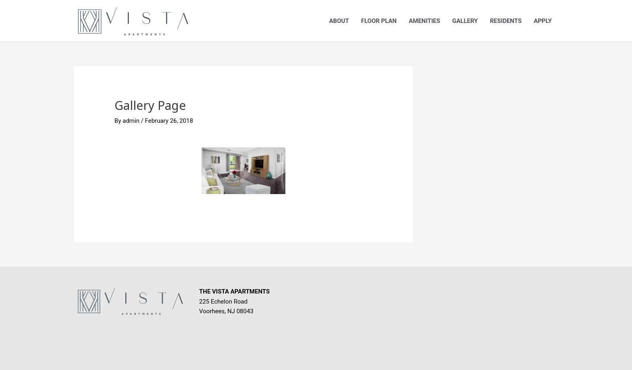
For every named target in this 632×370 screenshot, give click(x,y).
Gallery (465, 21)
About (339, 21)
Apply (543, 21)
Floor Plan (379, 21)
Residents (506, 21)
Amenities (424, 21)
